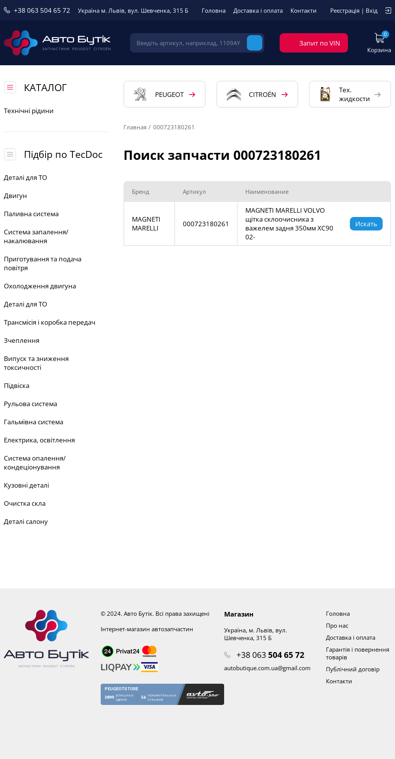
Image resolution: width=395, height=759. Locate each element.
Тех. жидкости (344, 94)
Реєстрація (345, 10)
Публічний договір (353, 669)
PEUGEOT (159, 94)
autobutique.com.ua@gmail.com (267, 668)
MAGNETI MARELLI (146, 223)
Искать (366, 223)
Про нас (337, 625)
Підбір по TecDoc (63, 154)
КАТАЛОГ (45, 87)
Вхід (372, 10)
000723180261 (206, 223)
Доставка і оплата (258, 10)
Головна (214, 10)
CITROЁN (251, 94)
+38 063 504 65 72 (42, 10)
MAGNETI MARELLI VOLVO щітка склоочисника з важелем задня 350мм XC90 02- (289, 223)
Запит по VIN (319, 43)
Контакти (303, 10)
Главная (135, 127)
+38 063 (270, 654)
